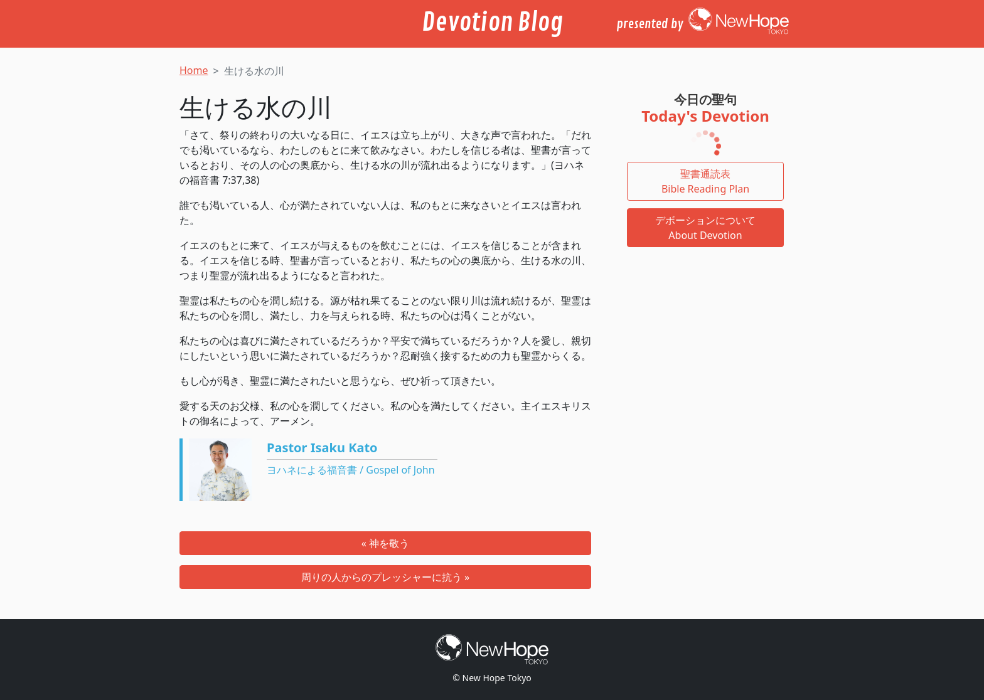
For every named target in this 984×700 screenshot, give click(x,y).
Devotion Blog (492, 22)
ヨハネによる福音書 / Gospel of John (351, 470)
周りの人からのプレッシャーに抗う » (385, 577)
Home (193, 70)
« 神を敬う (385, 543)
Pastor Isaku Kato (322, 447)
